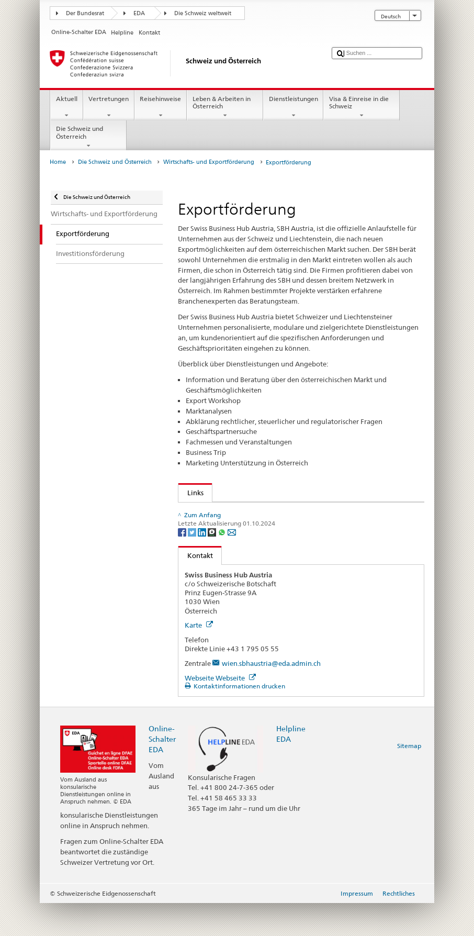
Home (58, 162)
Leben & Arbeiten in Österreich (225, 107)
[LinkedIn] (203, 564)
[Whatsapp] (223, 564)
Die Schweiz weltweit (202, 13)
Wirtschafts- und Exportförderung (208, 162)
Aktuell (66, 107)
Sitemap (409, 778)
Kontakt (195, 588)
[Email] (232, 564)
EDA (139, 13)
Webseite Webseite (220, 710)
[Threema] (213, 564)
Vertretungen (109, 107)
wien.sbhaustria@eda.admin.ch (271, 696)
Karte (199, 657)
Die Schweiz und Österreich (88, 137)
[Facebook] (183, 564)
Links (191, 492)
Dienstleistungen (293, 107)
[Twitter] (193, 564)
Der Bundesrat (85, 13)
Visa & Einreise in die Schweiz (361, 107)
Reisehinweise (160, 107)
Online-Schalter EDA (162, 771)
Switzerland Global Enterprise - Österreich (255, 523)
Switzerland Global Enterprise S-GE (244, 512)
